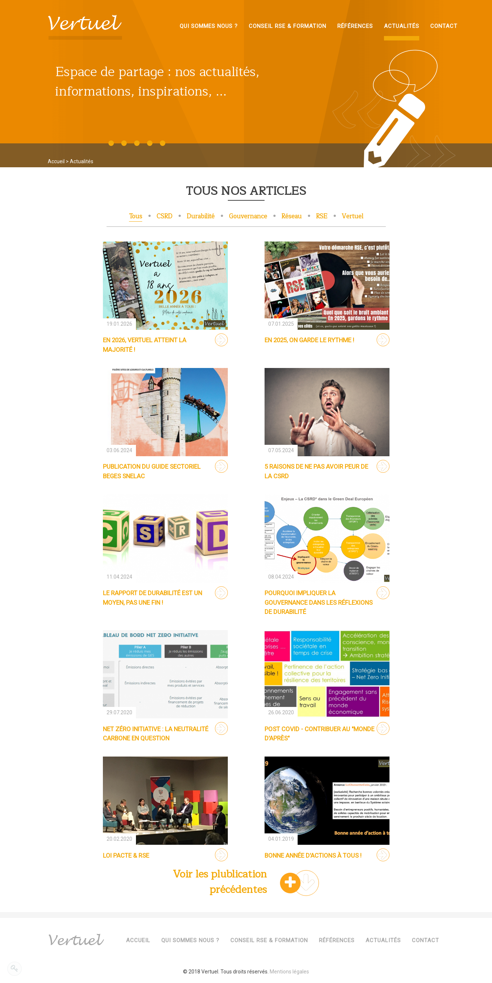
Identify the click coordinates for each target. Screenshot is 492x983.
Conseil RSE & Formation (269, 940)
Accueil (56, 161)
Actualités (383, 940)
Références (337, 940)
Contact (425, 940)
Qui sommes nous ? (190, 940)
